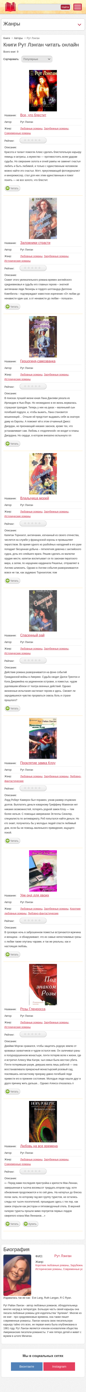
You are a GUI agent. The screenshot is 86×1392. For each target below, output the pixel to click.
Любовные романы (31, 128)
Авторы (18, 38)
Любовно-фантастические (43, 913)
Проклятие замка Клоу (38, 763)
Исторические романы (17, 260)
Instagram (59, 1366)
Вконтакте (26, 1366)
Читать (14, 188)
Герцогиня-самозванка (37, 361)
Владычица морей (34, 498)
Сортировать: (11, 59)
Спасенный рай (32, 635)
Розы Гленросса (33, 1009)
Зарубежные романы (56, 128)
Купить (32, 1224)
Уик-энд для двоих (34, 895)
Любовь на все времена (39, 1146)
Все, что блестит (33, 115)
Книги (6, 38)
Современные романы (17, 133)
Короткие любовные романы (52, 1265)
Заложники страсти (35, 243)
